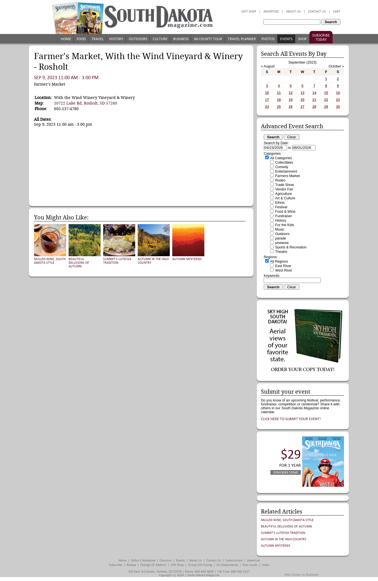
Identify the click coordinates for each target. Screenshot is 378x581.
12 (291, 93)
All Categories (281, 158)
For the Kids (284, 225)
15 (326, 93)
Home (66, 39)
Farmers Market (287, 176)
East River (283, 266)
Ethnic (280, 203)
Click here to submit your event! (291, 419)
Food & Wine (285, 212)
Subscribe (115, 565)
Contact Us (317, 11)
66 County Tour (208, 39)
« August (268, 66)
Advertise (271, 11)
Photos (268, 39)
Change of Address (153, 565)
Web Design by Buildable (301, 574)
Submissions (234, 560)
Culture (160, 39)
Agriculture (283, 194)
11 (279, 93)
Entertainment (286, 171)
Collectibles (284, 162)
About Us (293, 11)
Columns (165, 560)
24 (267, 107)
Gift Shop (248, 11)
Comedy (281, 167)
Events (286, 39)
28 (314, 107)
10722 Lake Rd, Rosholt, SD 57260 (85, 103)
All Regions (279, 261)
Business (180, 39)
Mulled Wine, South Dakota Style (50, 261)
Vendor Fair (284, 189)
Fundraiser (283, 216)
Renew (131, 565)
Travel (97, 39)
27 (302, 107)
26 (291, 107)
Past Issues (250, 565)
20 (302, 100)
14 (314, 93)
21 (314, 100)
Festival (281, 207)
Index (265, 565)
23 (338, 100)
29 (326, 107)
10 (267, 93)
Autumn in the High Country (283, 539)
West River (283, 270)
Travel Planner (242, 39)
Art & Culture (285, 198)
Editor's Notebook (143, 560)
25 (279, 107)
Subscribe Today (321, 37)
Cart (336, 11)
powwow (282, 243)
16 (338, 93)
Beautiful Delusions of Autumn (79, 262)
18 (279, 100)
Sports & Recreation (291, 247)
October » (336, 66)
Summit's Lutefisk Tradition (117, 261)
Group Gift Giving (200, 565)
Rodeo (280, 180)
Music (279, 229)
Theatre (281, 252)
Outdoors (138, 39)
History (116, 39)
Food (81, 39)
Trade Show (284, 185)
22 (326, 100)
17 (267, 100)
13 (302, 93)
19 (291, 100)
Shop (302, 39)
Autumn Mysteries (187, 259)
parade (280, 238)
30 (338, 107)
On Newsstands (227, 565)
